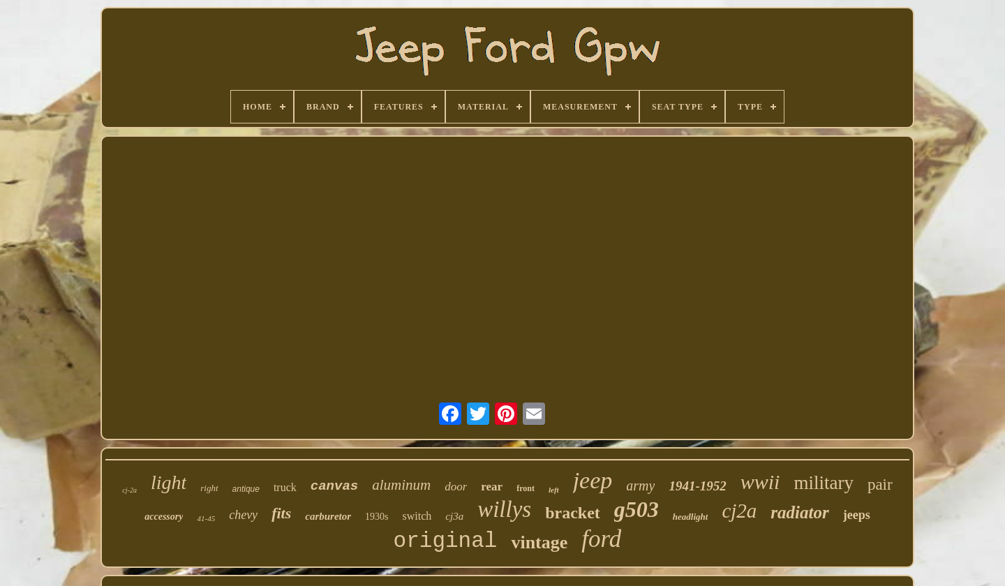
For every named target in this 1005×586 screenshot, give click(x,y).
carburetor (328, 516)
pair (880, 484)
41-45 (206, 518)
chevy (243, 515)
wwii (760, 481)
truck (285, 487)
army (640, 485)
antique (246, 489)
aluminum (401, 484)
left (554, 490)
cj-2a (129, 490)
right (209, 488)
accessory (163, 516)
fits (281, 513)
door (456, 486)
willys (504, 509)
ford (601, 539)
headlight (690, 516)
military (823, 482)
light (168, 482)
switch (417, 516)
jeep (593, 480)
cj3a (454, 516)
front (525, 488)
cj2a (739, 510)
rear (491, 486)
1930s (376, 516)
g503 (636, 509)
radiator (799, 512)
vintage (539, 542)
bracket (572, 513)
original (446, 541)
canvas (334, 486)
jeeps (856, 515)
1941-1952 (697, 486)
